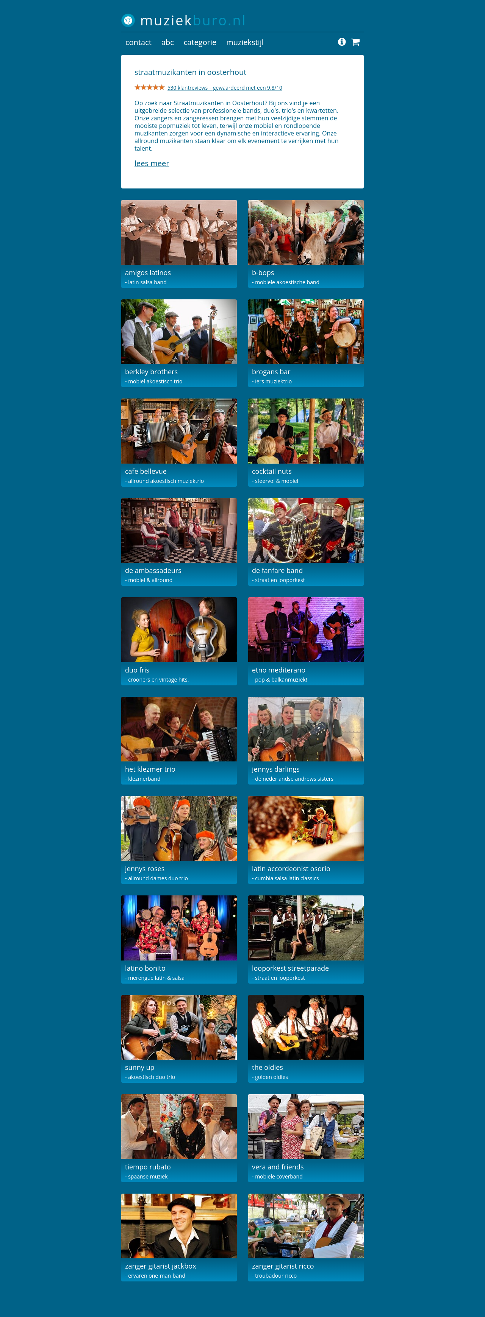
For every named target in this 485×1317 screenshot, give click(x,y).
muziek (193, 20)
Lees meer (152, 163)
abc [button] (167, 42)
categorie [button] (200, 42)
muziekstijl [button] (245, 42)
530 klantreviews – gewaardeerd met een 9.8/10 (224, 87)
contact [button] (138, 42)
